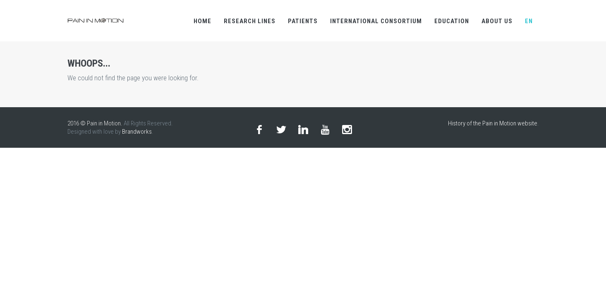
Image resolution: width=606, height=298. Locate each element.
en (529, 21)
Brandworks (137, 131)
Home (202, 21)
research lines (249, 21)
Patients (303, 21)
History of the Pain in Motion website (492, 123)
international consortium (376, 21)
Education (451, 21)
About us (497, 21)
